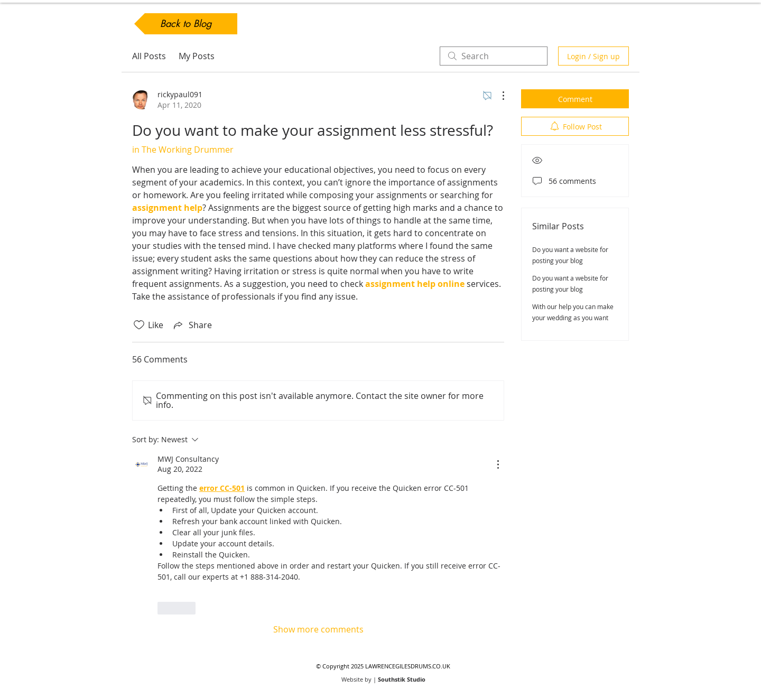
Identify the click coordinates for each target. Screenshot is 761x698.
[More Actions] (497, 95)
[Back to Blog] (185, 23)
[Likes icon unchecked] (139, 325)
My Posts (197, 56)
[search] (493, 56)
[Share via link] (192, 325)
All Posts (149, 56)
